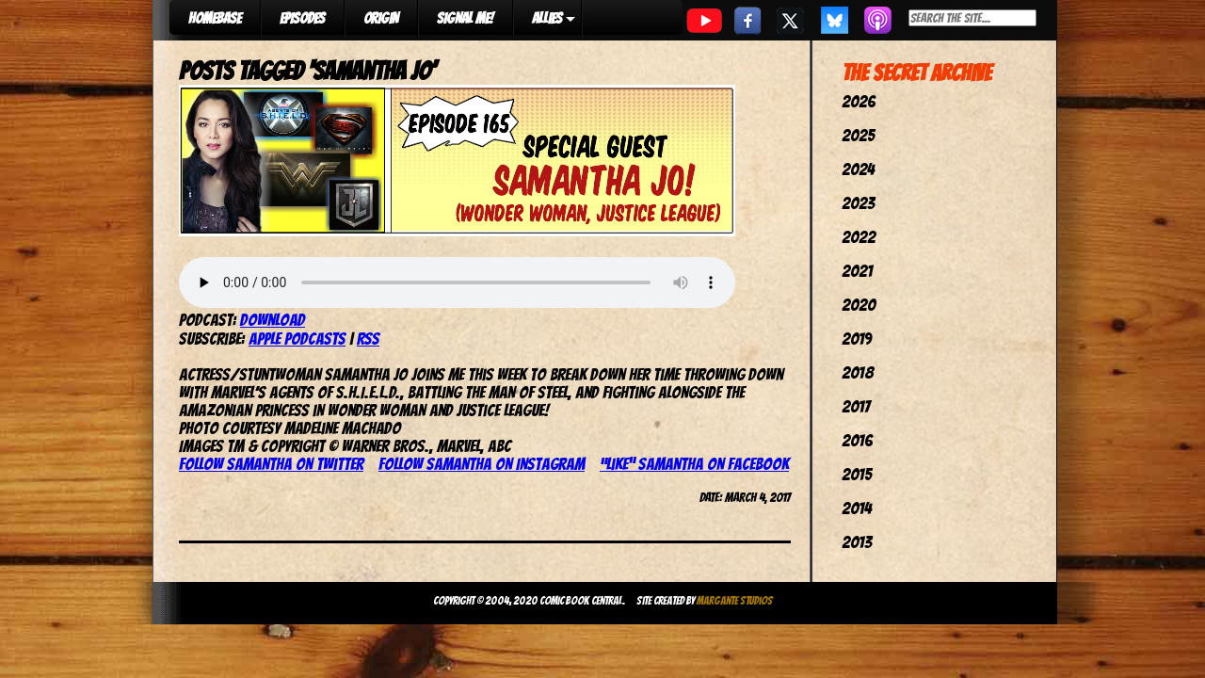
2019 (857, 338)
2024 (858, 169)
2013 (857, 542)
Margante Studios (735, 600)
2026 (859, 101)
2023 (858, 203)
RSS (368, 338)
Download (272, 320)
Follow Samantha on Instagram (481, 464)
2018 (858, 372)
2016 (857, 440)
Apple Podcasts (297, 338)
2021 (857, 271)
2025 (858, 135)
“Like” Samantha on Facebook (694, 464)
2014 (857, 508)
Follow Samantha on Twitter (271, 464)
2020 (859, 305)
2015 (857, 474)
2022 (859, 237)
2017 (856, 406)
